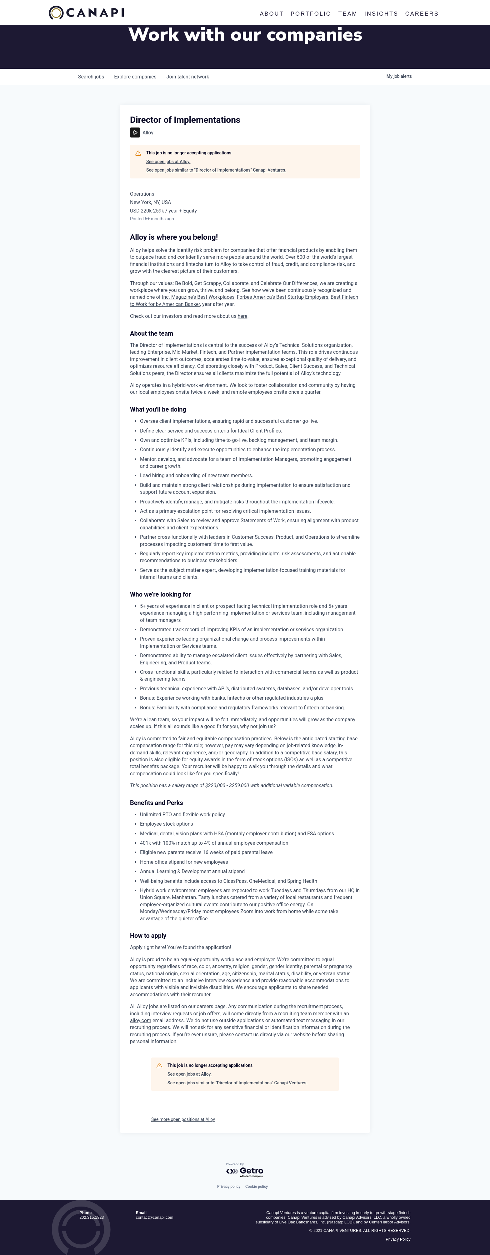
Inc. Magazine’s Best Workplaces (198, 297)
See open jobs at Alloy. (168, 161)
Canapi (86, 13)
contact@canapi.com (154, 1217)
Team (348, 14)
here (242, 316)
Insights (381, 14)
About (272, 14)
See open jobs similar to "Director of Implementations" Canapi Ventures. (216, 170)
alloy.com (140, 1020)
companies (135, 77)
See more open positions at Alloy (183, 1119)
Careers (422, 14)
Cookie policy (256, 1186)
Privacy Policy (398, 1239)
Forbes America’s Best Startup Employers (282, 297)
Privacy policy (228, 1186)
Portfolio (311, 14)
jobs (91, 77)
